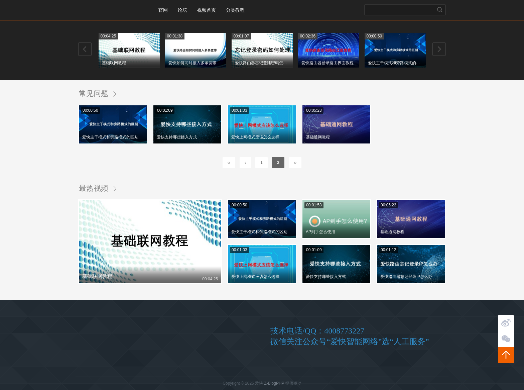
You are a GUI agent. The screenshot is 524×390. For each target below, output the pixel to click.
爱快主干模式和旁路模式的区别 (394, 63)
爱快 (110, 10)
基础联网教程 (114, 63)
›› (295, 162)
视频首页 (206, 10)
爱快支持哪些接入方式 (177, 137)
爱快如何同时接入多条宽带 (192, 63)
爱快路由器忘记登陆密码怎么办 (261, 63)
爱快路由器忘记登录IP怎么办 (406, 276)
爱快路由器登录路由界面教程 (327, 63)
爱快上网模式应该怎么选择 (255, 137)
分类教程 (235, 10)
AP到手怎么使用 (320, 231)
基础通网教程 (318, 137)
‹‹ (229, 162)
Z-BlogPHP (274, 383)
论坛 (182, 10)
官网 (163, 10)
